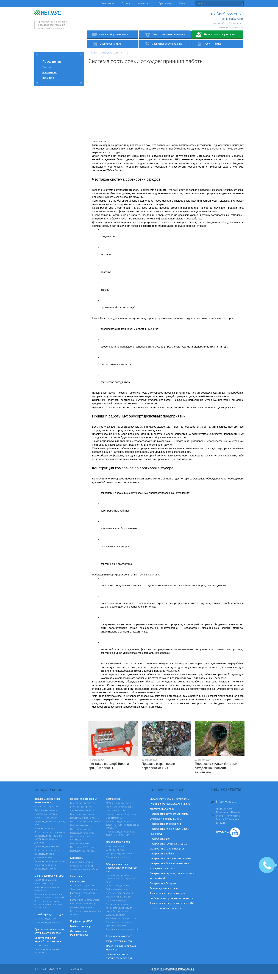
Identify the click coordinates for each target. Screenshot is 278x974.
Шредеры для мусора (45, 869)
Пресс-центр (166, 3)
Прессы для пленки (80, 843)
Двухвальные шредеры (46, 810)
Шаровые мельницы (116, 900)
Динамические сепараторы (83, 889)
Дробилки (39, 843)
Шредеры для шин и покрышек (49, 861)
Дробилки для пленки (45, 865)
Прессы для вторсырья (83, 798)
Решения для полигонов (164, 888)
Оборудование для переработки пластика (47, 939)
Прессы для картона (80, 829)
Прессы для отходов (118, 841)
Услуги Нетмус (212, 43)
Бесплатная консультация (219, 34)
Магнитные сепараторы (82, 885)
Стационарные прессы (117, 846)
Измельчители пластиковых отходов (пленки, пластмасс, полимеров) (48, 904)
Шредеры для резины (45, 854)
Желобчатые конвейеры (82, 862)
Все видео (48, 77)
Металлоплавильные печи (119, 897)
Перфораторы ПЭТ (81, 921)
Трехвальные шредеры (45, 814)
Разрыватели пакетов (119, 941)
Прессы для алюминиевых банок (86, 821)
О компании (108, 3)
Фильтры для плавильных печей (122, 929)
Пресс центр (51, 61)
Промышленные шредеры (47, 850)
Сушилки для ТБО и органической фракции (119, 956)
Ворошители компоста (119, 936)
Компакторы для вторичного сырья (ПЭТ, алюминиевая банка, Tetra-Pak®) (122, 824)
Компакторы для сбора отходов (122, 814)
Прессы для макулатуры (82, 833)
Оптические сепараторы (82, 907)
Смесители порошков (117, 904)
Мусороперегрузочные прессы (121, 853)
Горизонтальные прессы (82, 803)
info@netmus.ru (235, 19)
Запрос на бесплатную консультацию (172, 968)
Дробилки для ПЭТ (43, 857)
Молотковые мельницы (46, 880)
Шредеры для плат (115, 915)
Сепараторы (77, 881)
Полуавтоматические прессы (84, 818)
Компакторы (113, 798)
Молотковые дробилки (117, 885)
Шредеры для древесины (47, 846)
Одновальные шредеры (46, 806)
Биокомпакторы (114, 818)
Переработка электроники (165, 823)
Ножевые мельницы (44, 883)
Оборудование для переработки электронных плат (121, 868)
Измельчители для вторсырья (49, 832)
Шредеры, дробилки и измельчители (47, 800)
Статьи (46, 67)
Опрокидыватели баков (118, 857)
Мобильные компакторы (118, 803)
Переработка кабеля (162, 853)
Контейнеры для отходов (48, 914)
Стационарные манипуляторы (79, 933)
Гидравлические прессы (82, 814)
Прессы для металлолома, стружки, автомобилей (49, 931)
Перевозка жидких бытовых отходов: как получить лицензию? (216, 768)
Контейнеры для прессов (47, 922)
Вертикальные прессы (81, 807)
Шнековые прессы (115, 850)
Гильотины (76, 876)
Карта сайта (76, 969)
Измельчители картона (45, 818)
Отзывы (126, 3)
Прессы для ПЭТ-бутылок (83, 847)
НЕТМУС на (222, 832)
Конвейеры (76, 857)
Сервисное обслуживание (167, 43)
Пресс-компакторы (115, 810)
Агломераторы (41, 945)
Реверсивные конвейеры (82, 866)
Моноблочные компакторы (119, 807)
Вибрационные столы (117, 889)
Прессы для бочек (79, 825)
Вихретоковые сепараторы (83, 903)
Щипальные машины (44, 828)
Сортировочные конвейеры (84, 869)
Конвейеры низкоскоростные (121, 918)
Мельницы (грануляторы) (49, 875)
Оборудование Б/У (110, 43)
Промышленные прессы (82, 851)
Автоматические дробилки (119, 893)
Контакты (184, 3)
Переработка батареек (163, 883)
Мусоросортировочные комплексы (170, 799)
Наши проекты (144, 3)
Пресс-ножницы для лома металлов (121, 948)
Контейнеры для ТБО (45, 918)
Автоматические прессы (82, 810)
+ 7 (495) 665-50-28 (227, 14)
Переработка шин (160, 838)
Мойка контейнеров (81, 926)
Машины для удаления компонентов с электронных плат (120, 878)
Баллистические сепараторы (84, 900)
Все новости (49, 72)
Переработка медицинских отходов (170, 858)
